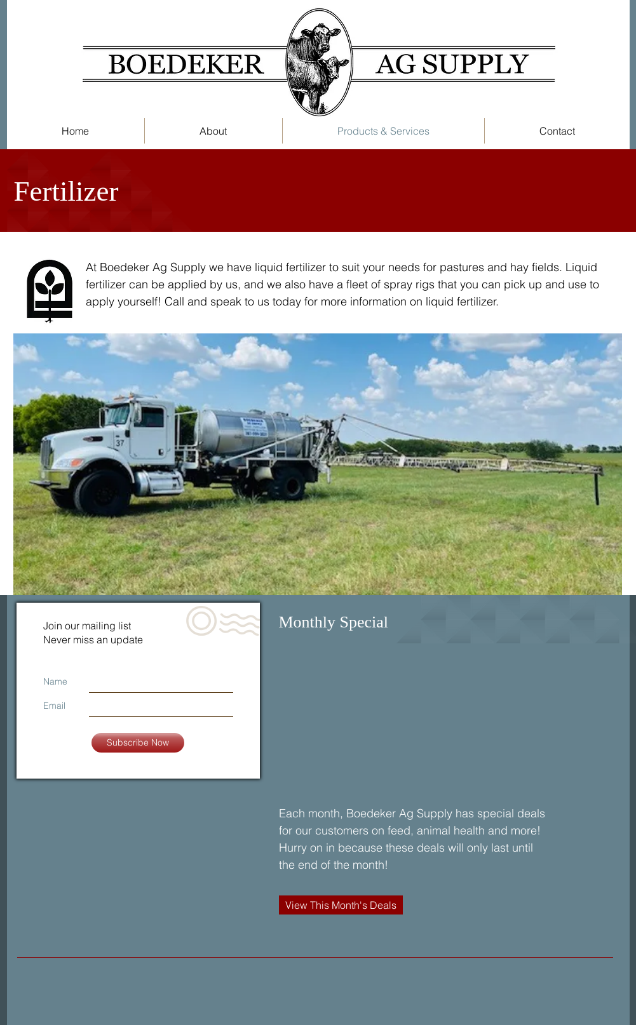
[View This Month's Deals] (341, 904)
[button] (213, 131)
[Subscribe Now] (137, 743)
